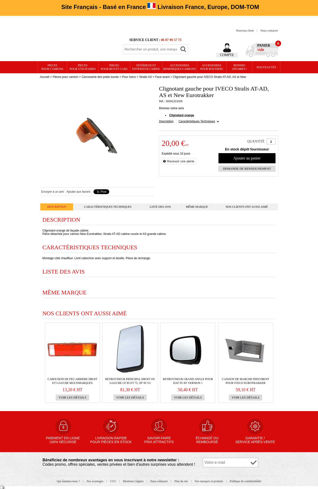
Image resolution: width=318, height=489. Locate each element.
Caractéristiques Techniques (196, 121)
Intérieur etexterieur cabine (146, 67)
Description (166, 121)
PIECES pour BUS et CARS (114, 67)
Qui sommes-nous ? (69, 481)
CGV (113, 481)
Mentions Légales (133, 481)
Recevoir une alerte (180, 161)
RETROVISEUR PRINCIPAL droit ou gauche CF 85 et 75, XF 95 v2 (130, 381)
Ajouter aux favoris (79, 191)
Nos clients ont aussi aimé (247, 206)
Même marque (197, 206)
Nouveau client (245, 30)
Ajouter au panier (246, 158)
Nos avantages (95, 481)
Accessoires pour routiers (211, 67)
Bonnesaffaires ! (239, 67)
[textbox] (150, 49)
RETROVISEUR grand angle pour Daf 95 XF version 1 (188, 381)
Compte (227, 55)
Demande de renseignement (247, 168)
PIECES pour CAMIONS (52, 67)
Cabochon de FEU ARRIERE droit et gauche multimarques (72, 381)
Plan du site (182, 481)
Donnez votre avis (171, 108)
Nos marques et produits (209, 481)
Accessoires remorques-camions (179, 67)
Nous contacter (269, 30)
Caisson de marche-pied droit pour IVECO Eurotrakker (245, 381)
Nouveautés (266, 67)
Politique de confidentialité (245, 481)
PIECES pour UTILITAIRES (83, 67)
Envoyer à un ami (52, 191)
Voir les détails (72, 397)
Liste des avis (160, 206)
